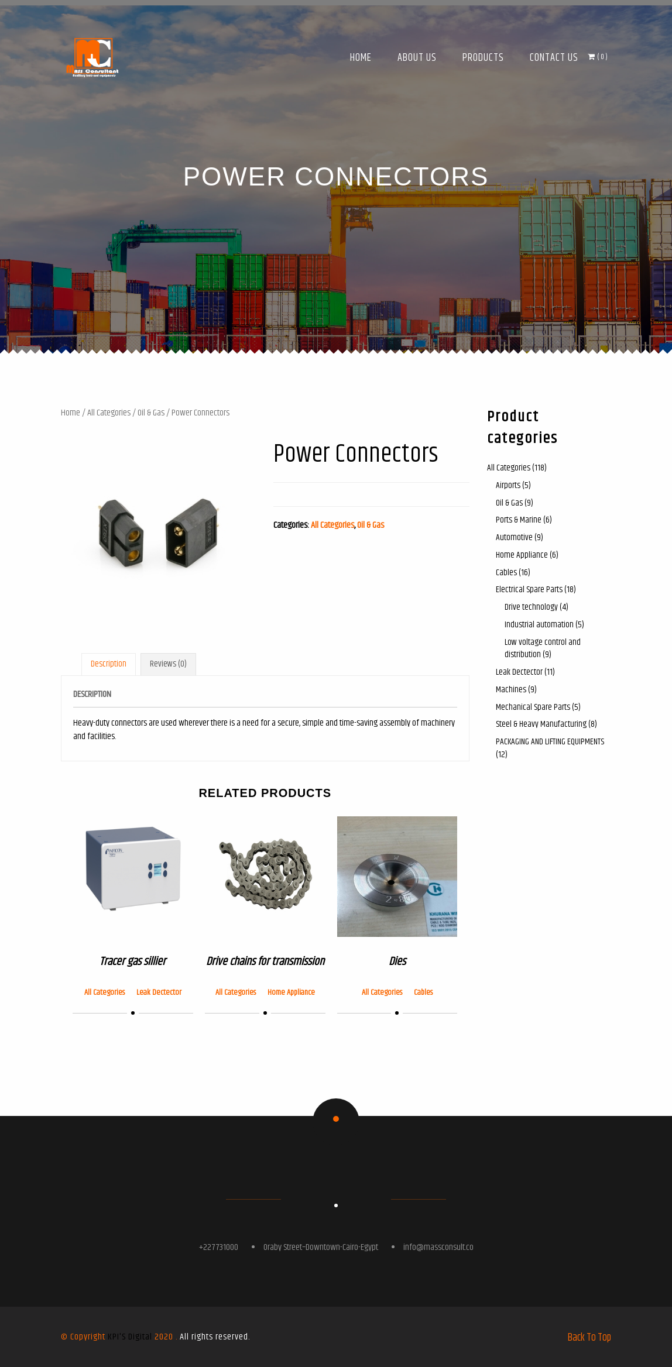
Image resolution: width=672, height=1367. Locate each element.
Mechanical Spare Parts (533, 707)
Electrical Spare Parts (529, 589)
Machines (511, 689)
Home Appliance (291, 992)
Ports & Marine (518, 520)
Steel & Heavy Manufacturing (541, 724)
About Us (417, 58)
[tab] (108, 664)
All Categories (109, 413)
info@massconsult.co (438, 1247)
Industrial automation (539, 624)
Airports (508, 485)
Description (108, 664)
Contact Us (554, 58)
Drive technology (531, 607)
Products (483, 58)
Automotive (514, 537)
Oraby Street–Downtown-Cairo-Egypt (320, 1247)
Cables (423, 992)
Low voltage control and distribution (543, 649)
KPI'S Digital (130, 1337)
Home (361, 58)
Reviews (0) (168, 664)
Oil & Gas (151, 413)
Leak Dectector (158, 992)
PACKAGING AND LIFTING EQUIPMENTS (550, 741)
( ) (598, 57)
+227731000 (218, 1247)
